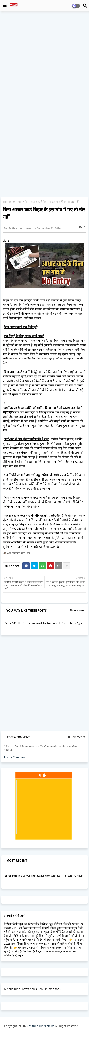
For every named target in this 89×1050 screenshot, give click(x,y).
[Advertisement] (44, 59)
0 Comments (76, 737)
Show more (77, 610)
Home (7, 202)
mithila (17, 202)
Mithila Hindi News (41, 1026)
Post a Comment (15, 757)
